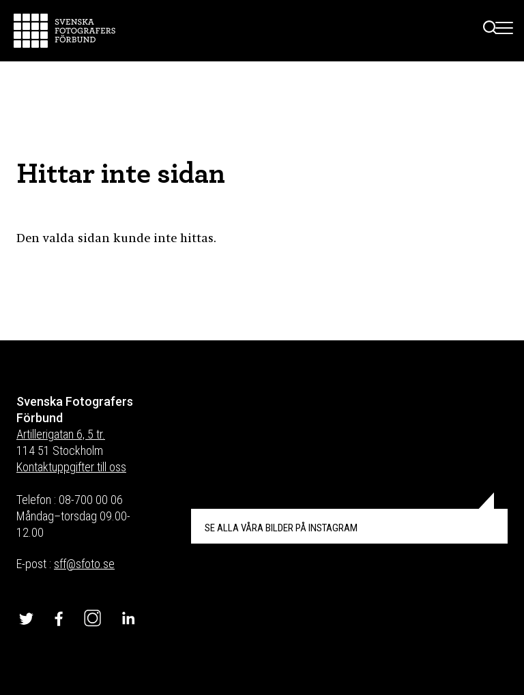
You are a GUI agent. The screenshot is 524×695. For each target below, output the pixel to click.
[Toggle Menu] (504, 30)
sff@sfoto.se (84, 564)
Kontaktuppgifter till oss (71, 467)
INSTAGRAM (281, 528)
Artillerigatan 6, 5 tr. (60, 434)
